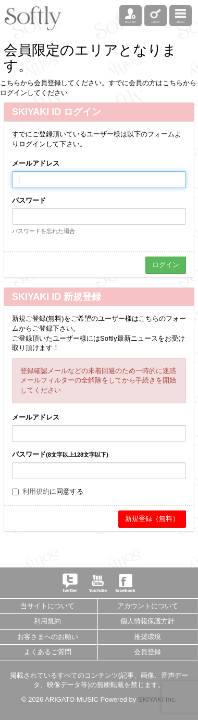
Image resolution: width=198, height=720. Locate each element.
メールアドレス (35, 163)
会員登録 (147, 652)
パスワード (29, 200)
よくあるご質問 (47, 652)
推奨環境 (147, 637)
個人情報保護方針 (147, 621)
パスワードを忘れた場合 (43, 231)
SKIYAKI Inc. (157, 699)
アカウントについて (147, 606)
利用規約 (35, 491)
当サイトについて (47, 606)
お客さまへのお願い (47, 637)
